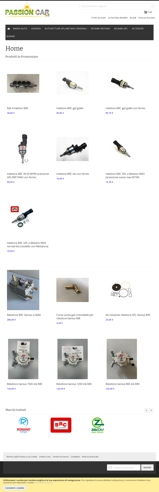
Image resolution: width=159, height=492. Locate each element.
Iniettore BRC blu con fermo (72, 174)
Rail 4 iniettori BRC (18, 108)
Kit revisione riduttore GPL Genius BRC (128, 315)
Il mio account (98, 17)
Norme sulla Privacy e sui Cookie (22, 456)
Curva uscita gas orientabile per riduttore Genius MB (74, 316)
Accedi (133, 17)
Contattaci (75, 456)
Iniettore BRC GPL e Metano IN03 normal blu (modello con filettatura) (27, 244)
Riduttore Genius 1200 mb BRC (74, 384)
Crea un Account (146, 17)
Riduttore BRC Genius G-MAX (24, 315)
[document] (79, 484)
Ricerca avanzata (90, 456)
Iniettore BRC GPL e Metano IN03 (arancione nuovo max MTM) (125, 175)
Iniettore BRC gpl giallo (69, 108)
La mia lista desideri (118, 17)
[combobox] (118, 6)
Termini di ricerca (61, 456)
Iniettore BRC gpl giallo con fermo (125, 108)
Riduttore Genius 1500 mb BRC (25, 384)
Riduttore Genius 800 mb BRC (123, 384)
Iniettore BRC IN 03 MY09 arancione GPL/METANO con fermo (28, 175)
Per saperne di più (43, 482)
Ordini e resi (45, 456)
